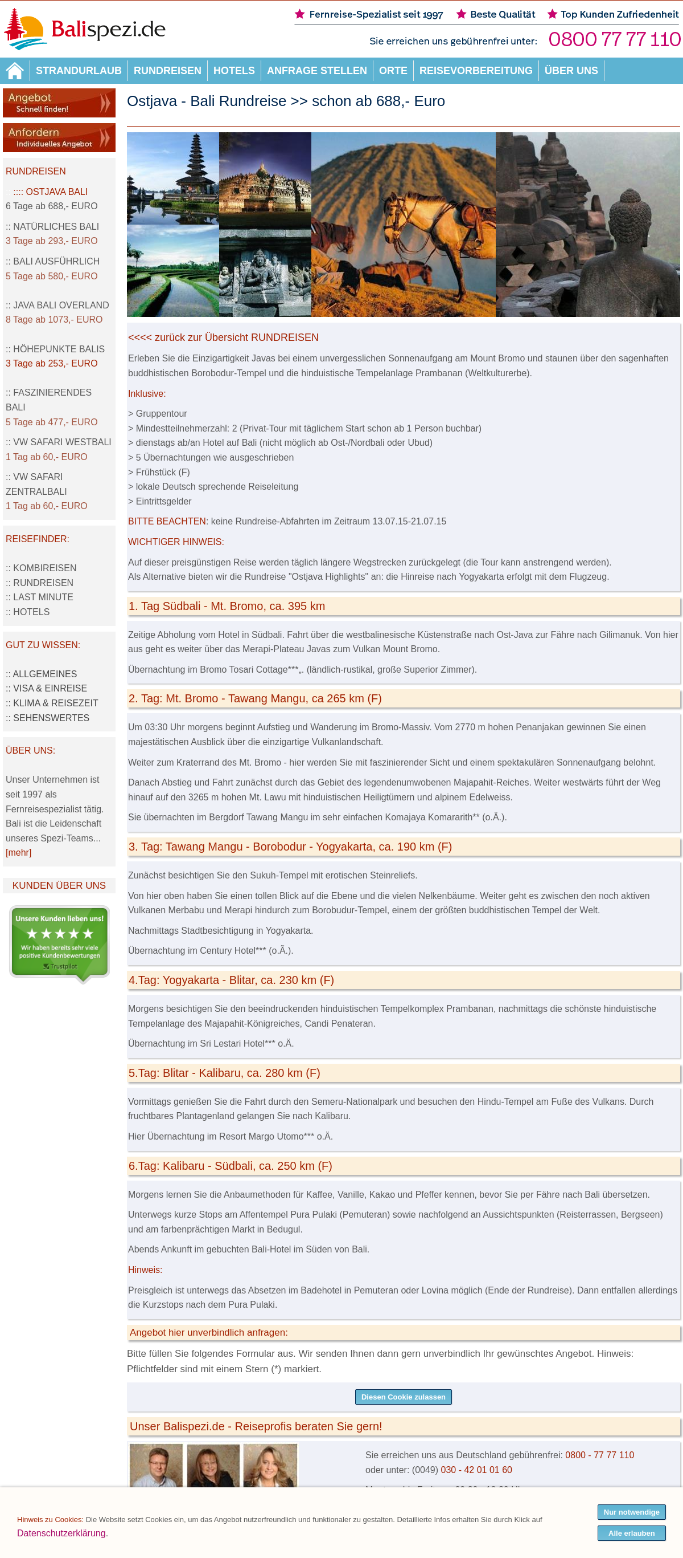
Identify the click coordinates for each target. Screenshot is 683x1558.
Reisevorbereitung (476, 70)
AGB (339, 1551)
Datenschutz (373, 1551)
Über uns (571, 70)
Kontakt (489, 1551)
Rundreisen (167, 70)
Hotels (234, 70)
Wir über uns (450, 1551)
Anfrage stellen (317, 70)
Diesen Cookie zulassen (403, 1397)
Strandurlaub (79, 70)
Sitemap (194, 1551)
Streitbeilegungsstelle (291, 1551)
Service (411, 1551)
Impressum (231, 1551)
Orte (393, 70)
